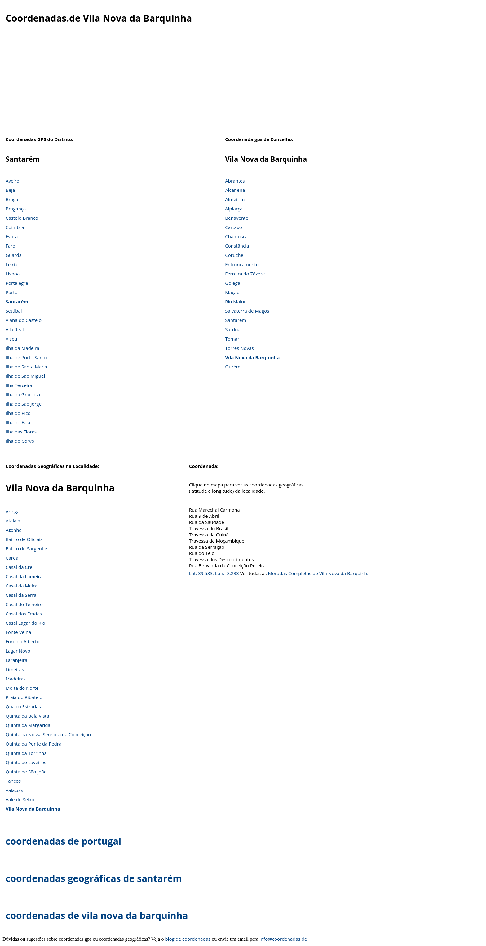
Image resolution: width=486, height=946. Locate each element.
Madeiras (16, 678)
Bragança (16, 208)
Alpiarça (233, 208)
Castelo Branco (22, 218)
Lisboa (13, 274)
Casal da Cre (19, 567)
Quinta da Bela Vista (27, 716)
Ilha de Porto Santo (26, 357)
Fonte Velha (18, 632)
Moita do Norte (22, 688)
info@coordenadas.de (283, 939)
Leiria (11, 264)
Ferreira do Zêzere (245, 274)
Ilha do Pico (18, 413)
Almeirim (235, 199)
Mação (232, 292)
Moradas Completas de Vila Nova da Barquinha (319, 573)
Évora (12, 236)
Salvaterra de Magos (247, 311)
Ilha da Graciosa (23, 394)
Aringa (13, 511)
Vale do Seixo (20, 799)
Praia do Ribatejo (24, 697)
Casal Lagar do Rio (25, 623)
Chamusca (236, 236)
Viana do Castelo (24, 320)
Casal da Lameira (24, 576)
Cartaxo (233, 227)
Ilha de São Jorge (24, 404)
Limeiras (15, 669)
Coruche (234, 255)
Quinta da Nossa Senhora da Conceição (48, 734)
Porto (12, 292)
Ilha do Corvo (20, 441)
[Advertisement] (243, 83)
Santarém (17, 301)
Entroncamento (242, 264)
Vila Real (15, 329)
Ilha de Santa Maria (26, 366)
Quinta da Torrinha (26, 753)
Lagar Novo (18, 651)
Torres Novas (239, 348)
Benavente (236, 218)
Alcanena (235, 190)
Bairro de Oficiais (24, 539)
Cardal (13, 558)
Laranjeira (16, 660)
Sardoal (233, 329)
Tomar (232, 339)
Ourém (232, 366)
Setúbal (14, 311)
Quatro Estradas (23, 706)
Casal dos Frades (24, 613)
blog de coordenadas (187, 939)
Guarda (14, 255)
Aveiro (12, 181)
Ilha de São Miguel (25, 376)
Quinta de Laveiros (26, 762)
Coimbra (15, 227)
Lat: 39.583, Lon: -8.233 (214, 573)
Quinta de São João (26, 771)
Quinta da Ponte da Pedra (33, 744)
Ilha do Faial (19, 422)
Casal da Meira (22, 586)
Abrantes (235, 181)
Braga (12, 199)
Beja (10, 190)
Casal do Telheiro (24, 604)
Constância (237, 246)
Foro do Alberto (22, 641)
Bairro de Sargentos (27, 548)
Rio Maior (235, 301)
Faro (10, 246)
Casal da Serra (21, 595)
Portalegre (17, 283)
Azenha (14, 530)
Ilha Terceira (19, 385)
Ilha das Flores (21, 432)
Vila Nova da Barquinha (252, 357)
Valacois (14, 790)
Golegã (232, 283)
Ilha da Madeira (22, 348)
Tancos (13, 781)
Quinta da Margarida (28, 725)
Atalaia (13, 520)
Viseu (11, 339)
